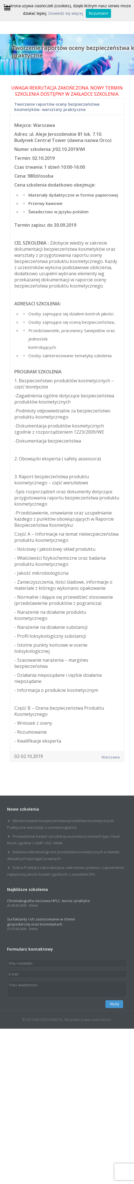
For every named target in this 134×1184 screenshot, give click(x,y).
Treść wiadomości (67, 989)
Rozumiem (98, 13)
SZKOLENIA (106, 94)
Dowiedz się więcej (65, 13)
